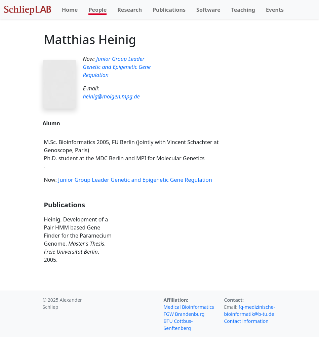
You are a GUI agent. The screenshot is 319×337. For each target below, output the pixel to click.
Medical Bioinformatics (189, 307)
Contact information (246, 321)
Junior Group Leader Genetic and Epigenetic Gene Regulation (117, 67)
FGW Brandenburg (184, 314)
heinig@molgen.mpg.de (111, 96)
